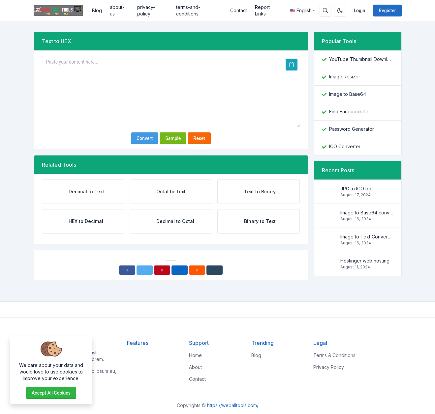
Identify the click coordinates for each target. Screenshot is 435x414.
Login (359, 10)
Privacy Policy (328, 367)
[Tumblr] (214, 270)
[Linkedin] (179, 270)
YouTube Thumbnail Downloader (361, 59)
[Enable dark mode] (340, 10)
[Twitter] (145, 270)
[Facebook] (127, 270)
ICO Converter (344, 146)
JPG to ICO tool (357, 188)
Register (387, 10)
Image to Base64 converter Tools (366, 212)
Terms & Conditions (334, 355)
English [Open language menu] (301, 10)
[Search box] (325, 10)
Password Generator (351, 129)
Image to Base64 (347, 94)
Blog (97, 10)
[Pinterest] (162, 270)
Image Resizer (344, 76)
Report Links (262, 10)
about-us (117, 10)
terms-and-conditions (188, 10)
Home (195, 355)
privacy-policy (146, 10)
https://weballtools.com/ (233, 405)
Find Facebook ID (348, 111)
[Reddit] (197, 270)
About (195, 367)
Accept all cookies (51, 393)
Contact (238, 10)
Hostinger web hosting (364, 260)
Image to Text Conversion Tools (366, 236)
